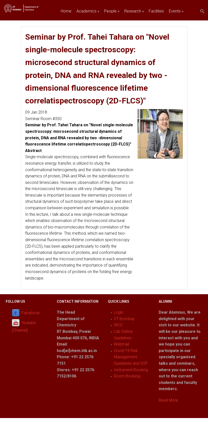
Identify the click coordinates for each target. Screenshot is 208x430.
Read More (168, 400)
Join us (67, 22)
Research (134, 11)
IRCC (118, 325)
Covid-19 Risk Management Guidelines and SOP (131, 357)
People (111, 11)
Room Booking (127, 376)
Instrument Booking (131, 369)
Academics (87, 11)
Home (66, 11)
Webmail (121, 344)
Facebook (31, 313)
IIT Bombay (124, 318)
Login (118, 312)
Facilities (156, 11)
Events (176, 11)
